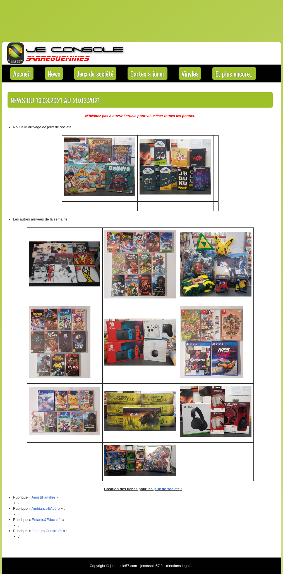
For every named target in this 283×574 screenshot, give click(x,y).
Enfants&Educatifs (46, 520)
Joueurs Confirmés (47, 531)
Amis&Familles (44, 497)
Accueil (22, 73)
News (53, 73)
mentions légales (179, 566)
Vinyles (189, 73)
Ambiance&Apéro (46, 508)
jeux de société (166, 489)
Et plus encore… (234, 73)
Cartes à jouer (147, 73)
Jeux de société (95, 73)
